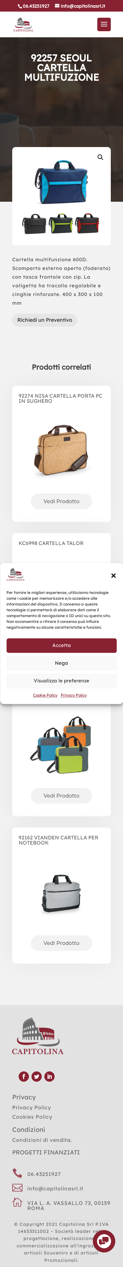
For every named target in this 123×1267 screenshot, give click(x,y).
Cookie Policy (45, 695)
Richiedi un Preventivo (44, 320)
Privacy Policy (74, 695)
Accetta (61, 646)
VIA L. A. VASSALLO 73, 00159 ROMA (68, 1205)
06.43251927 (44, 1174)
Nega (61, 663)
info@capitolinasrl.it (55, 1188)
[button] (113, 575)
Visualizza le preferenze (61, 681)
